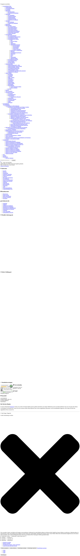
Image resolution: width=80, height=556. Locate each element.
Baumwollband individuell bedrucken (18, 121)
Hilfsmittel (10, 102)
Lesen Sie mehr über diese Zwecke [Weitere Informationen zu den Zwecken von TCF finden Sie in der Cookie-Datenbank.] (10, 545)
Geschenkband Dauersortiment (14, 36)
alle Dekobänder (11, 11)
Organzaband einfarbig (12, 27)
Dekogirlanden (11, 82)
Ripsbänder (8, 24)
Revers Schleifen (13, 87)
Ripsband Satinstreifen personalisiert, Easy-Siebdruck (21, 120)
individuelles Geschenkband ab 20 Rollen (16, 113)
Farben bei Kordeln (9, 153)
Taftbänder (8, 20)
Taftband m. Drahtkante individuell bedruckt (19, 117)
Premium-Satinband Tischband (12, 147)
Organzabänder (9, 25)
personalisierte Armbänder (11, 129)
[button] (40, 474)
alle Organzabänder (12, 26)
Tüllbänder (10, 78)
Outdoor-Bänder (11, 83)
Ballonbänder (10, 84)
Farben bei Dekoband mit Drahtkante (13, 142)
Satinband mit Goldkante (13, 19)
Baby (11, 40)
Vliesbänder (10, 75)
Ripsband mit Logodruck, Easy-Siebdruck (21, 119)
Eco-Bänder (8, 9)
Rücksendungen (6, 184)
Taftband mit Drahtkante (13, 23)
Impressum (5, 185)
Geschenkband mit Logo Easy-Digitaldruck (16, 128)
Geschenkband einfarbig (13, 37)
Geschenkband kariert (12, 60)
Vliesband (5, 210)
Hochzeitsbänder (16, 45)
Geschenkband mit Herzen (15, 52)
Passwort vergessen (9, 158)
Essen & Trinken (13, 41)
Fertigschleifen (11, 95)
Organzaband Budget (12, 28)
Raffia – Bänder (11, 77)
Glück (11, 42)
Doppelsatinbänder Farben (15, 109)
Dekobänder (8, 10)
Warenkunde (5, 173)
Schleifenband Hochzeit (15, 44)
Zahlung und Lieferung (7, 181)
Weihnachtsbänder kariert (13, 69)
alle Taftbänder (11, 22)
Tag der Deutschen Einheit (15, 86)
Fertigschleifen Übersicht (15, 96)
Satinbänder (8, 14)
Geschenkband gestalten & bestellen (17, 108)
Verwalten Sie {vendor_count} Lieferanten (11, 544)
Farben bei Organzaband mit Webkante (13, 151)
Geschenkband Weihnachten (13, 68)
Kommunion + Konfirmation (16, 50)
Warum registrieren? (7, 175)
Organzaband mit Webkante (8, 209)
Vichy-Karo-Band (6, 211)
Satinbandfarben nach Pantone (14, 146)
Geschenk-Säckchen (12, 99)
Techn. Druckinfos (9, 136)
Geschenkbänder (9, 34)
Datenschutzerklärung (7, 187)
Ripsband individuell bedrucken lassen (18, 118)
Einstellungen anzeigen (22, 548)
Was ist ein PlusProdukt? (8, 180)
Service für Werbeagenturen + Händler (13, 135)
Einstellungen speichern (32, 548)
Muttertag (12, 51)
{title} (4, 550)
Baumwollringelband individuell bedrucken (19, 125)
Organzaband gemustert (13, 30)
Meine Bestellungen (7, 196)
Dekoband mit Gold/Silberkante (9, 208)
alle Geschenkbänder (12, 35)
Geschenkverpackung (10, 92)
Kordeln (9, 88)
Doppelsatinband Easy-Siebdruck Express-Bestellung (21, 115)
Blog (4, 154)
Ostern (11, 54)
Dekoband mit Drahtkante (13, 13)
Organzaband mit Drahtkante (14, 31)
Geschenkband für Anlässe (13, 39)
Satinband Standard (12, 16)
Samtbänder (10, 81)
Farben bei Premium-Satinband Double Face (14, 144)
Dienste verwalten (6, 543)
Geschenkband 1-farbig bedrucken (12, 105)
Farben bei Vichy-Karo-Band (11, 152)
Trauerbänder (13, 57)
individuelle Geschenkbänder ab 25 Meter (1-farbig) (18, 107)
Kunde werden (6, 195)
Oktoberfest (12, 53)
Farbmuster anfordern (7, 174)
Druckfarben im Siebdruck (15, 126)
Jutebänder (10, 76)
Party (11, 56)
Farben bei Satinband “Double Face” (13, 145)
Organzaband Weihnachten (13, 32)
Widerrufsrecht (6, 183)
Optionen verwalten (7, 542)
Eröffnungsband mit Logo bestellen (15, 132)
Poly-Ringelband (11, 62)
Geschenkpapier (11, 100)
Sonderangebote (9, 7)
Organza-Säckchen (12, 33)
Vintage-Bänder (11, 61)
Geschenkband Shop (7, 6)
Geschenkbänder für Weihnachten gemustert (17, 70)
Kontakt (4, 155)
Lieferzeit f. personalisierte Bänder (12, 138)
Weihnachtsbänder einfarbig (13, 67)
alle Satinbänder (11, 15)
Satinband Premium (12, 18)
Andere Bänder (9, 73)
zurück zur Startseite (4, 166)
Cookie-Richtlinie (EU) (7, 189)
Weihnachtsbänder (9, 64)
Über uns (5, 172)
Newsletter (5, 198)
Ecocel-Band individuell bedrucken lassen (18, 124)
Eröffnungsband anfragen (13, 133)
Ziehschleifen (15, 48)
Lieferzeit (5, 176)
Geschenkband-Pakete (10, 8)
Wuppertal (12, 406)
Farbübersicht (5, 139)
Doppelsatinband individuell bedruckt (18, 116)
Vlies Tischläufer (9, 91)
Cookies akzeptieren (5, 548)
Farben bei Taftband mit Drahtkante (13, 150)
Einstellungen (3, 554)
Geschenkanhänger (12, 94)
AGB (4, 186)
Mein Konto (5, 156)
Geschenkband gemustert (13, 59)
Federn (9, 101)
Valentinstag (12, 43)
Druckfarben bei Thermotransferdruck (18, 110)
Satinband (5, 203)
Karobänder (10, 74)
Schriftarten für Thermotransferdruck (17, 111)
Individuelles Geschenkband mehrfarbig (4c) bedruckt (16, 127)
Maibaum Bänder (14, 58)
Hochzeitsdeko (16, 47)
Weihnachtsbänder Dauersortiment (15, 66)
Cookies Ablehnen (13, 548)
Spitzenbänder (11, 79)
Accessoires (10, 93)
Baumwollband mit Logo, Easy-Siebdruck (21, 122)
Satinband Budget (11, 17)
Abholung (5, 182)
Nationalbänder (11, 85)
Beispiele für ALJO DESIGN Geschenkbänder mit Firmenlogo (18, 137)
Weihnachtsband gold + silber (14, 65)
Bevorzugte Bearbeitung (8, 177)
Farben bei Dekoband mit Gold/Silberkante (14, 143)
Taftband (5, 204)
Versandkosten (6, 178)
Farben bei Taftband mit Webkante (12, 149)
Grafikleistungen (9, 134)
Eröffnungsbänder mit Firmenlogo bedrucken (15, 130)
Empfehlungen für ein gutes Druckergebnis (19, 112)
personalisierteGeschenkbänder (6, 104)
